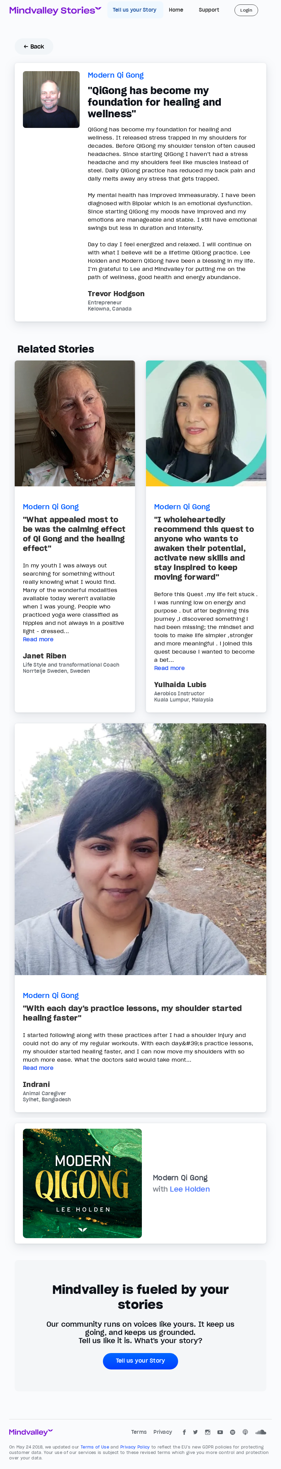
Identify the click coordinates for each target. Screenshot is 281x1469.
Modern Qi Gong (116, 75)
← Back (34, 46)
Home (176, 10)
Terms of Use (96, 1447)
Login (246, 10)
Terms (139, 1432)
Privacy (162, 1432)
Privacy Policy (135, 1447)
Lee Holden (190, 1189)
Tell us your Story (135, 10)
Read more (38, 639)
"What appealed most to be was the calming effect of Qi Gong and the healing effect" (74, 534)
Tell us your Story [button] (140, 1360)
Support (209, 10)
